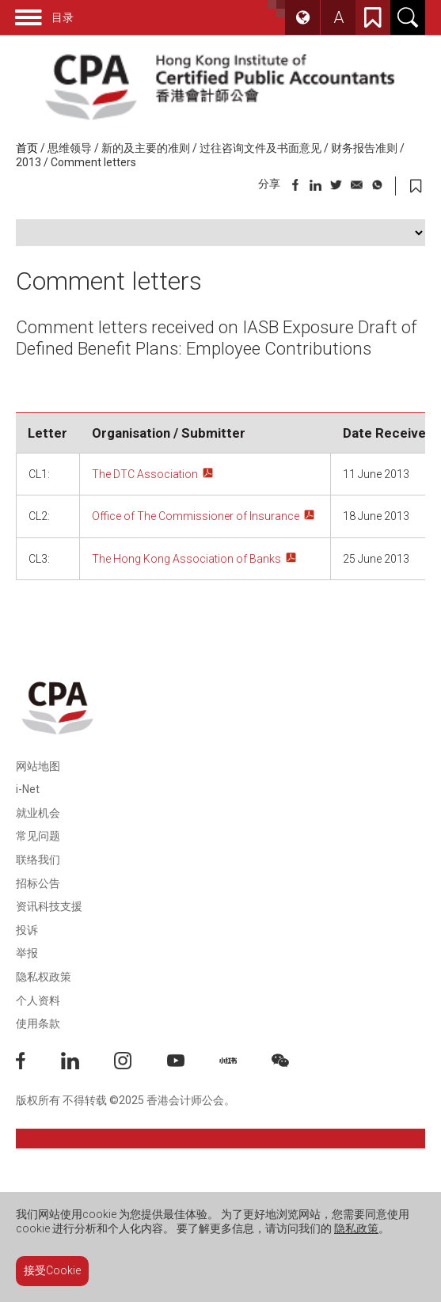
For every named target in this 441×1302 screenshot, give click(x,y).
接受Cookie (52, 1270)
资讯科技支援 (49, 906)
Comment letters (93, 162)
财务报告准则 (364, 148)
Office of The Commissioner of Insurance (195, 516)
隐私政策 (356, 1228)
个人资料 (38, 1000)
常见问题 (38, 835)
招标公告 (38, 883)
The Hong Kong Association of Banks (186, 558)
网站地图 (38, 766)
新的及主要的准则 (145, 148)
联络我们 (38, 859)
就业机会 (38, 813)
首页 (27, 148)
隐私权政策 (43, 976)
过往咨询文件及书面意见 (260, 148)
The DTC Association (145, 474)
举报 (27, 953)
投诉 (27, 930)
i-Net (28, 789)
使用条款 (38, 1023)
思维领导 (70, 148)
